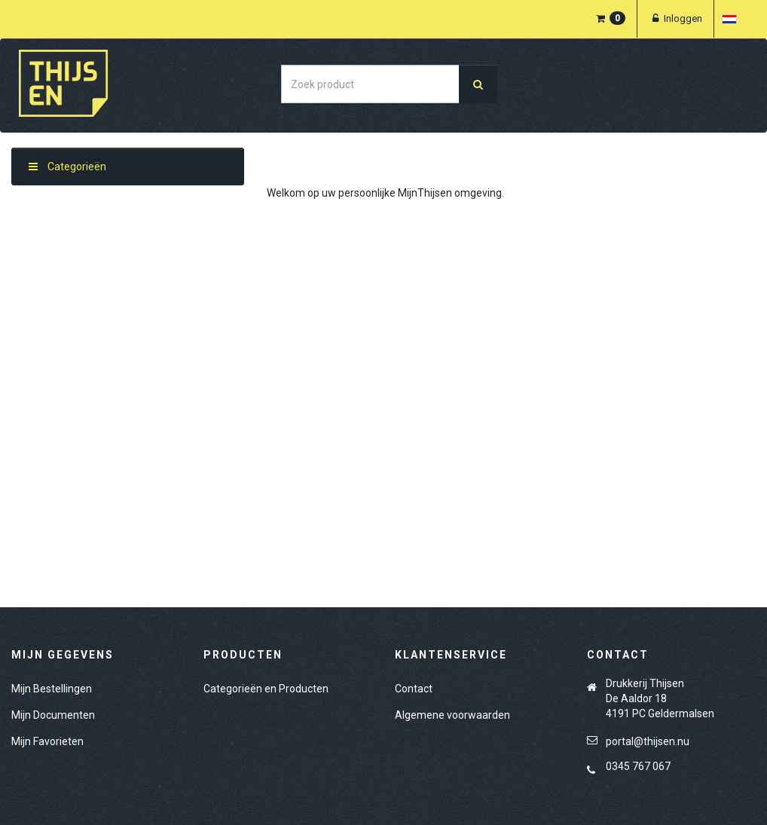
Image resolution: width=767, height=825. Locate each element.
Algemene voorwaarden (452, 715)
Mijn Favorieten (47, 741)
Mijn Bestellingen (51, 689)
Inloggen (675, 18)
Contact (413, 689)
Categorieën (67, 166)
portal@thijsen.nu (647, 741)
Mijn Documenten (53, 715)
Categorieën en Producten (265, 689)
